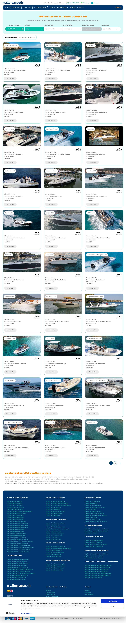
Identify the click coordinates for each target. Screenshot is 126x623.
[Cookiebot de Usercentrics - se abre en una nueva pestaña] (10, 620)
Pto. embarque (48, 25)
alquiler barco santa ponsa (15, 518)
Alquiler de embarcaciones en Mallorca (58, 505)
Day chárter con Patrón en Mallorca (96, 531)
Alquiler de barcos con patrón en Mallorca (20, 548)
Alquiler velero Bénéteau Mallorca (17, 563)
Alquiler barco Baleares (53, 509)
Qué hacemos (89, 595)
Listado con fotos (11, 37)
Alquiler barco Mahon (52, 537)
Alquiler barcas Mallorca (53, 507)
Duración (27, 25)
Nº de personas (67, 25)
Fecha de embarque (14, 25)
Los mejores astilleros (14, 555)
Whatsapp (86, 3)
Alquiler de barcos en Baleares (55, 501)
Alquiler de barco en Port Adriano (17, 528)
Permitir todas (113, 607)
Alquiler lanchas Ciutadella (54, 535)
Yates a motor (27, 7)
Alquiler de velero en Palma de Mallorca (58, 548)
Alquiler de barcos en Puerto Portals (18, 546)
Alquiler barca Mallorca (53, 515)
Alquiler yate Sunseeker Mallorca (17, 575)
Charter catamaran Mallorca (94, 558)
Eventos (79, 7)
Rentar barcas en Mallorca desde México (97, 575)
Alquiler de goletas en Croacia (55, 566)
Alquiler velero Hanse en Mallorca (17, 567)
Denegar (112, 612)
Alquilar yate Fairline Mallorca (16, 577)
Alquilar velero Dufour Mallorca (17, 565)
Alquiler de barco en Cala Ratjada (17, 524)
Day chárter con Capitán (93, 525)
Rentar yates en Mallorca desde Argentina (98, 565)
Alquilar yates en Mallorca (94, 537)
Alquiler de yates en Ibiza (92, 501)
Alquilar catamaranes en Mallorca (96, 550)
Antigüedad (105, 25)
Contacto (96, 3)
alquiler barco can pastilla (15, 520)
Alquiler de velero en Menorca (55, 527)
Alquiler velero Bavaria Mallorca (17, 561)
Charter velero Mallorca (53, 557)
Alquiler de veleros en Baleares (55, 523)
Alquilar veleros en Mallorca (55, 543)
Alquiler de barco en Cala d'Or (16, 513)
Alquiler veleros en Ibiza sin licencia (96, 522)
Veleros (7, 7)
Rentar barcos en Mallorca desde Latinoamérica (101, 562)
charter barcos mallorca (15, 509)
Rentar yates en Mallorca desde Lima (96, 571)
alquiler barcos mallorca (14, 505)
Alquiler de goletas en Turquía (55, 564)
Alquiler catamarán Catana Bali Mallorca (20, 569)
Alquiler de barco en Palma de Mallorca (19, 511)
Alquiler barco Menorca (53, 531)
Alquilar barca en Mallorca (54, 513)
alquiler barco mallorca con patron (96, 544)
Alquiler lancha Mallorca (14, 501)
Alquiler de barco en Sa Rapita (16, 522)
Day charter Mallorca (91, 533)
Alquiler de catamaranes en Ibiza (95, 507)
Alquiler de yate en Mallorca (93, 542)
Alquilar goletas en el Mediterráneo (58, 560)
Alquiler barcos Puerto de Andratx (17, 540)
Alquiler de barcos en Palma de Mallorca (20, 542)
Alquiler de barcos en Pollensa (16, 538)
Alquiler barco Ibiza (91, 518)
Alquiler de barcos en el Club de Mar (18, 550)
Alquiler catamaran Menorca (55, 533)
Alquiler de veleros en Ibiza (93, 511)
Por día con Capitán (41, 7)
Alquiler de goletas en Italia (54, 570)
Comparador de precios (26, 37)
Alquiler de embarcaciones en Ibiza (57, 503)
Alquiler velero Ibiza (91, 503)
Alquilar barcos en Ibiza (93, 498)
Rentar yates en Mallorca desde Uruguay (97, 567)
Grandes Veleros (62, 7)
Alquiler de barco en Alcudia (16, 536)
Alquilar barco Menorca (53, 539)
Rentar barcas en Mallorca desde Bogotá (98, 573)
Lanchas (52, 7)
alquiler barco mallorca (14, 503)
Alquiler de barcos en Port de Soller (18, 552)
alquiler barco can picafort (15, 515)
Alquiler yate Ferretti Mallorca (16, 579)
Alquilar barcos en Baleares (55, 498)
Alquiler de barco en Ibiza (93, 520)
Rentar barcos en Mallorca (93, 577)
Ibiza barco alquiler (91, 509)
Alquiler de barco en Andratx (16, 530)
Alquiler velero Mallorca (53, 555)
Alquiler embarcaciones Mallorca (17, 544)
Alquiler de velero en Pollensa (16, 534)
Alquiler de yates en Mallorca (94, 540)
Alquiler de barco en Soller (15, 532)
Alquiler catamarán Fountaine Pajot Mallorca (21, 573)
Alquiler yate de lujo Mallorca (94, 546)
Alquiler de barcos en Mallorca (17, 498)
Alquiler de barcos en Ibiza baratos (96, 515)
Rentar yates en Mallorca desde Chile (96, 569)
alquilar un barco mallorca (15, 507)
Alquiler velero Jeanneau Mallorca (18, 559)
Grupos (72, 7)
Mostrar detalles (25, 620)
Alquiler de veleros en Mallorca (55, 546)
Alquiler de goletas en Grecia (55, 568)
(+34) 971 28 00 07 (73, 3)
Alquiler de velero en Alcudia (55, 553)
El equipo (87, 591)
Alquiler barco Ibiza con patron (94, 513)
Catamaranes (16, 7)
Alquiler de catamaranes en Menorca (57, 529)
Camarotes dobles (88, 25)
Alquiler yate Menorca (53, 525)
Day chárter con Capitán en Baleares (96, 529)
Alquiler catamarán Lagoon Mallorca (18, 571)
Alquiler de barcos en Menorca (56, 519)
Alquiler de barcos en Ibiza (93, 505)
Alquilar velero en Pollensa (54, 550)
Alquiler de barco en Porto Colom (17, 526)
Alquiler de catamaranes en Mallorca (96, 554)
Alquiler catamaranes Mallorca (94, 556)
